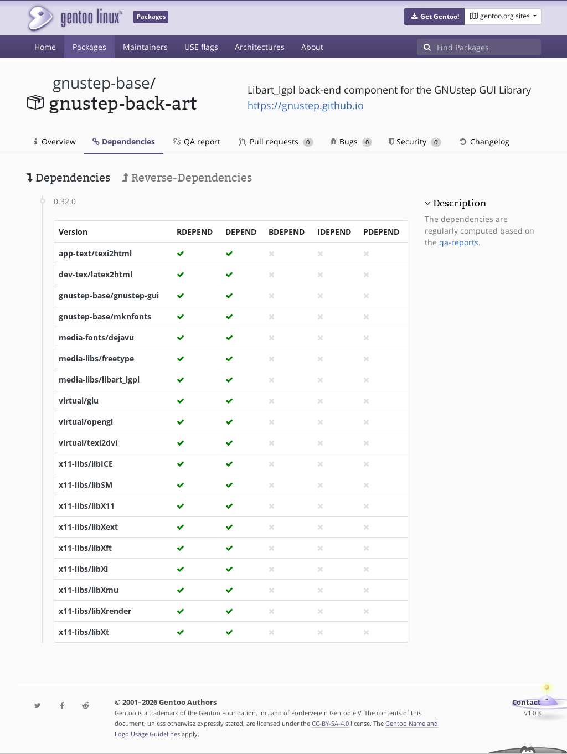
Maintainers (145, 47)
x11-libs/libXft (85, 548)
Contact (526, 702)
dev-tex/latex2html (95, 274)
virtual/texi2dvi (88, 442)
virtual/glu (79, 400)
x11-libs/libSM (85, 484)
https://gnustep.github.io (306, 105)
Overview (55, 141)
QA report (196, 141)
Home (45, 47)
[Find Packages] (489, 47)
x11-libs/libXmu (88, 590)
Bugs (351, 141)
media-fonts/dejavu (96, 337)
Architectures (260, 47)
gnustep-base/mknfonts (105, 316)
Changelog (483, 141)
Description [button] (459, 203)
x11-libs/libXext (88, 526)
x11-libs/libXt (84, 632)
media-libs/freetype (96, 358)
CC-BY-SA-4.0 (330, 723)
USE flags (201, 47)
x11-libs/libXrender (95, 611)
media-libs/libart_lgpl (99, 379)
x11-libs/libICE (86, 463)
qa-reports (458, 242)
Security (415, 141)
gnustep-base (101, 83)
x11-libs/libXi (83, 569)
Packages (89, 47)
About (312, 47)
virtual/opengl (86, 421)
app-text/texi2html (95, 253)
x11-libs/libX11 (87, 505)
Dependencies (123, 141)
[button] (434, 16)
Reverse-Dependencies (187, 177)
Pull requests (276, 141)
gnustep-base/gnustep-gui (109, 295)
